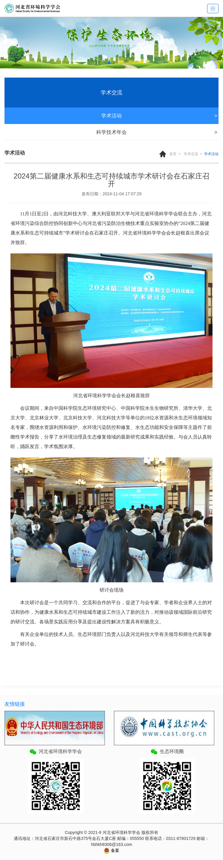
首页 (173, 154)
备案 (114, 850)
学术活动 (111, 116)
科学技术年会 (111, 132)
